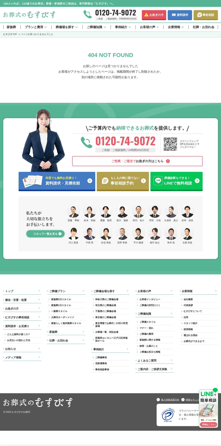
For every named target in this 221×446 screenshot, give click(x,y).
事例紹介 (121, 27)
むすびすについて (193, 311)
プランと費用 (34, 27)
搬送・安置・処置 (16, 299)
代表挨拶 (188, 305)
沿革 (186, 317)
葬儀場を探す (65, 27)
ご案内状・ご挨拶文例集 (152, 369)
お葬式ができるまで (194, 341)
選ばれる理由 (190, 335)
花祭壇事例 (101, 363)
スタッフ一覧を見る (45, 233)
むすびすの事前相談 (17, 317)
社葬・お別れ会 (203, 27)
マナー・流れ (146, 328)
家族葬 (11, 27)
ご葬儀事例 (101, 357)
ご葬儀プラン (57, 291)
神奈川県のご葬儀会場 (106, 299)
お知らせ (10, 348)
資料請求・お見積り (17, 326)
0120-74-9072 (115, 12)
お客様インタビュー (150, 299)
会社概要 (188, 299)
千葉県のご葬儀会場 (105, 311)
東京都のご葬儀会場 (105, 317)
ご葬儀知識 (94, 27)
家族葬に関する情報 (150, 340)
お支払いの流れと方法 (18, 340)
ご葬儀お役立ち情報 (150, 352)
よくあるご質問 (147, 360)
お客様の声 (147, 27)
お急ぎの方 (156, 14)
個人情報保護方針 (170, 400)
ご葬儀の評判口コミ (150, 305)
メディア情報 (13, 357)
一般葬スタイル (59, 311)
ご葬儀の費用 (146, 334)
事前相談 (208, 14)
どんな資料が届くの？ (18, 334)
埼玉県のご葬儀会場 (105, 305)
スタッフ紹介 (190, 323)
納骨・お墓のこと (149, 346)
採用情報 (188, 329)
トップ (9, 291)
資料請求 (182, 14)
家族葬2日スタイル (61, 299)
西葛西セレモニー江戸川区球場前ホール (111, 339)
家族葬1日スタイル (61, 305)
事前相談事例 (102, 369)
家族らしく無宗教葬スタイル (66, 323)
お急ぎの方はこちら (137, 161)
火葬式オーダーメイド (62, 317)
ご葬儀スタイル (148, 322)
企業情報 (174, 27)
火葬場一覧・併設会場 (106, 332)
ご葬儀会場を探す (104, 291)
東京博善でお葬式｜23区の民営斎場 (111, 324)
